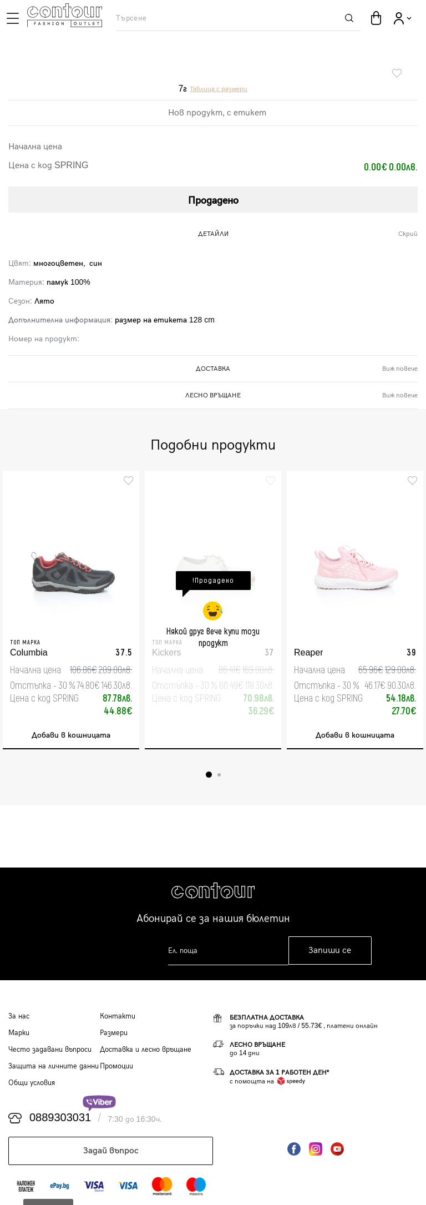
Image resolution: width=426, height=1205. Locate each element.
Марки (18, 1032)
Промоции (116, 1066)
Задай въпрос (111, 1151)
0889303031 (60, 1118)
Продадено (213, 200)
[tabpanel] (71, 610)
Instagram (315, 1149)
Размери (114, 1032)
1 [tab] (209, 775)
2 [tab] (219, 775)
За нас (18, 1016)
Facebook (294, 1149)
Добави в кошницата (71, 735)
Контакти (117, 1016)
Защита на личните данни (53, 1066)
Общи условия (31, 1082)
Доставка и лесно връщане (145, 1049)
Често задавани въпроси (50, 1049)
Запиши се (329, 950)
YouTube (337, 1149)
